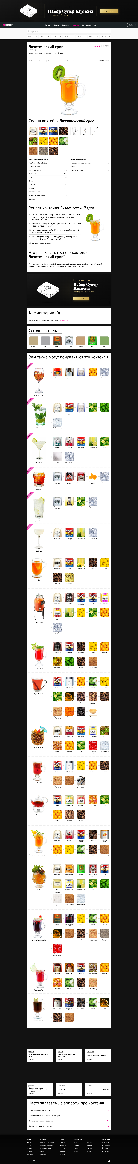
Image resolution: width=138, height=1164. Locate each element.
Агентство (62, 1148)
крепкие (31, 53)
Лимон (31, 181)
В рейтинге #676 (104, 61)
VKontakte (106, 1145)
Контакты (62, 1154)
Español (76, 1148)
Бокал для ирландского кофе (81, 163)
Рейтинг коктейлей (45, 1148)
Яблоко (31, 188)
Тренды (47, 25)
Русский (89, 1148)
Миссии (56, 25)
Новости (31, 1051)
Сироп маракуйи (34, 167)
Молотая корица (34, 192)
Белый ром (38, 163)
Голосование (43, 1154)
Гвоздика (32, 199)
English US (77, 1151)
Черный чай (33, 174)
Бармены (65, 25)
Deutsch (76, 1145)
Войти (131, 25)
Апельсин (32, 185)
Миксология (90, 1051)
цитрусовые (47, 53)
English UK (77, 1142)
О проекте (63, 1145)
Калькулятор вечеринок (47, 1142)
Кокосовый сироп (35, 170)
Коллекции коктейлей (46, 1145)
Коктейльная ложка (77, 170)
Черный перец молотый (37, 195)
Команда (62, 1142)
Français (89, 1142)
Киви (30, 177)
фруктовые (61, 53)
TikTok (105, 1148)
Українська (90, 1145)
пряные (54, 53)
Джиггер (73, 167)
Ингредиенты (87, 25)
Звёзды (42, 1151)
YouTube (105, 1151)
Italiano (89, 1151)
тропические (38, 53)
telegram (105, 1142)
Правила (62, 1151)
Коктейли (75, 25)
